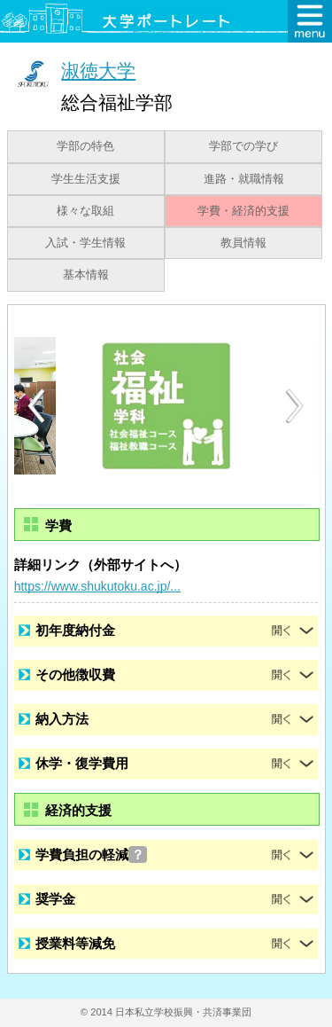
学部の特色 (85, 146)
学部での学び (243, 146)
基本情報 (86, 275)
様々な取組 (85, 211)
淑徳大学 (98, 70)
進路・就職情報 (244, 179)
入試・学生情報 (85, 243)
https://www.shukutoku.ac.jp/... (97, 586)
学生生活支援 (85, 179)
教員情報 (243, 243)
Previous (36, 406)
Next (296, 406)
